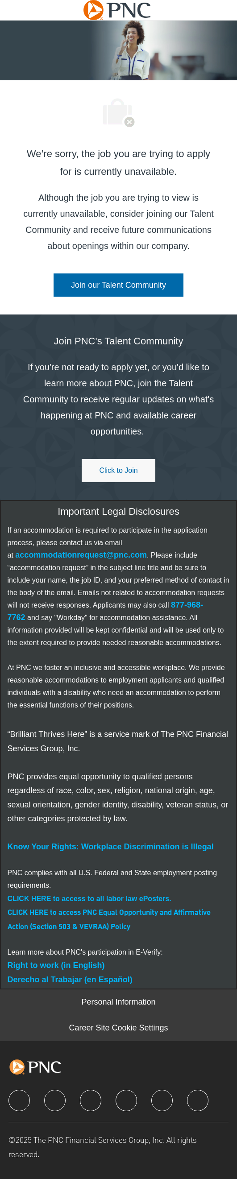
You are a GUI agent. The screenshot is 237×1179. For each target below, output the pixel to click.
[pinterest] (197, 1100)
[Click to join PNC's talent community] (118, 470)
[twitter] (90, 1100)
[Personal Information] (118, 1002)
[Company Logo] (116, 9)
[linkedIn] (55, 1100)
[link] (118, 285)
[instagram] (126, 1100)
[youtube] (162, 1100)
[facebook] (19, 1100)
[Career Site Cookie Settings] (118, 1028)
